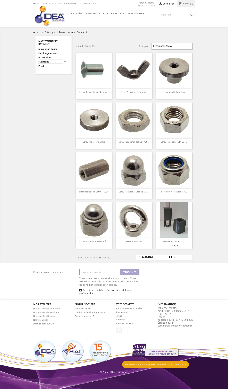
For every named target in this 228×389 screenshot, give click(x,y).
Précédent (145, 257)
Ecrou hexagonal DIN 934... (174, 141)
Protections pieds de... (174, 241)
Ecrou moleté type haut (174, 92)
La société (76, 13)
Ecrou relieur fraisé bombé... (93, 92)
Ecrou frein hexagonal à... (174, 191)
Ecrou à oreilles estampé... (134, 92)
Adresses (120, 319)
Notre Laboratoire (42, 319)
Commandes (122, 312)
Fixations (43, 61)
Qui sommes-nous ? (84, 316)
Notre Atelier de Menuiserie (46, 308)
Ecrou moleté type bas (94, 141)
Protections (45, 57)
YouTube (119, 330)
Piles (41, 65)
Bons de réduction (125, 323)
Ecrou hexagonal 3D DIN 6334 (93, 191)
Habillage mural (47, 53)
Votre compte (125, 304)
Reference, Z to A (172, 46)
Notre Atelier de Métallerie (46, 312)
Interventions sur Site (43, 323)
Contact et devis (113, 13)
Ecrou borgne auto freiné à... (93, 241)
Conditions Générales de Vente (90, 312)
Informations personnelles (129, 308)
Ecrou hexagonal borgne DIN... (134, 191)
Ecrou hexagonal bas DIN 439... (134, 141)
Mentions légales (83, 308)
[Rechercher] (176, 15)
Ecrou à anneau (134, 241)
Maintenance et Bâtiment (48, 42)
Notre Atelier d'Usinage (44, 316)
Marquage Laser (47, 49)
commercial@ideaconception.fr (175, 325)
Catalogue (93, 13)
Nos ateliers (136, 13)
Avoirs (119, 315)
